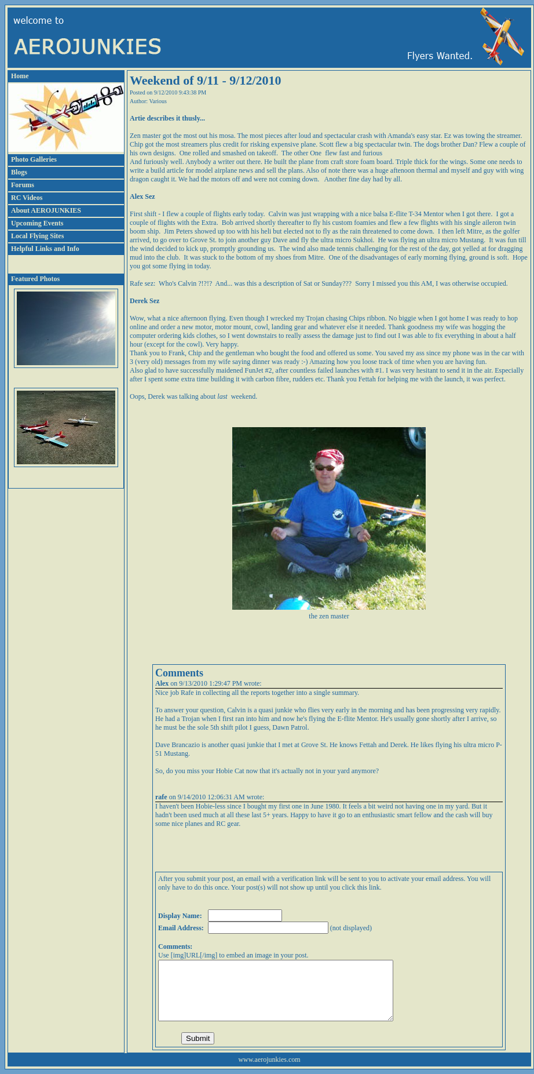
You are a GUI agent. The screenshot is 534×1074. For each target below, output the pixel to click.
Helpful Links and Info (45, 249)
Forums (22, 185)
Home (20, 76)
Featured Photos (35, 279)
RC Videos (26, 198)
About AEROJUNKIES (46, 210)
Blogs (19, 172)
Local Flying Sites (37, 236)
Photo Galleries (34, 159)
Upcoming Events (37, 223)
